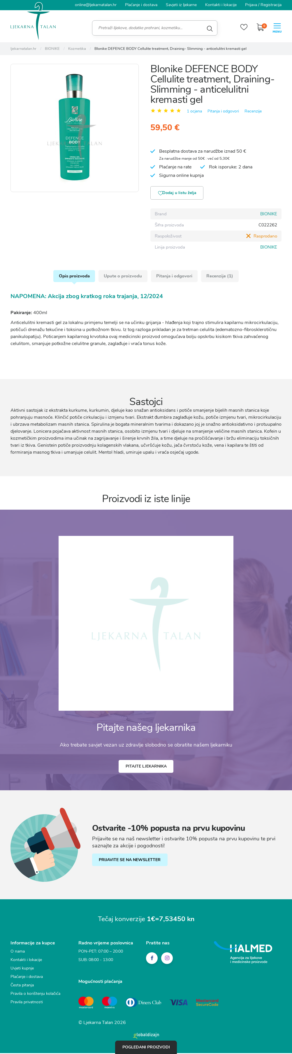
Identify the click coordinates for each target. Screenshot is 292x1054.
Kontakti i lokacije (221, 5)
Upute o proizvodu (122, 278)
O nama (17, 954)
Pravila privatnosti (26, 1005)
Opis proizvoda (72, 278)
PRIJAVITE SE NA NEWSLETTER (132, 863)
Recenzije (253, 111)
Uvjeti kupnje (22, 971)
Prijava (251, 5)
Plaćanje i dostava (141, 5)
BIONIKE (268, 214)
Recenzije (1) (221, 278)
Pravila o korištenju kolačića (35, 996)
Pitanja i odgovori (223, 111)
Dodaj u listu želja (179, 193)
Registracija (271, 5)
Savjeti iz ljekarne (181, 5)
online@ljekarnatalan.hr (96, 5)
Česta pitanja (22, 988)
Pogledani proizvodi (146, 1047)
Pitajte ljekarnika (146, 769)
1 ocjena (194, 111)
